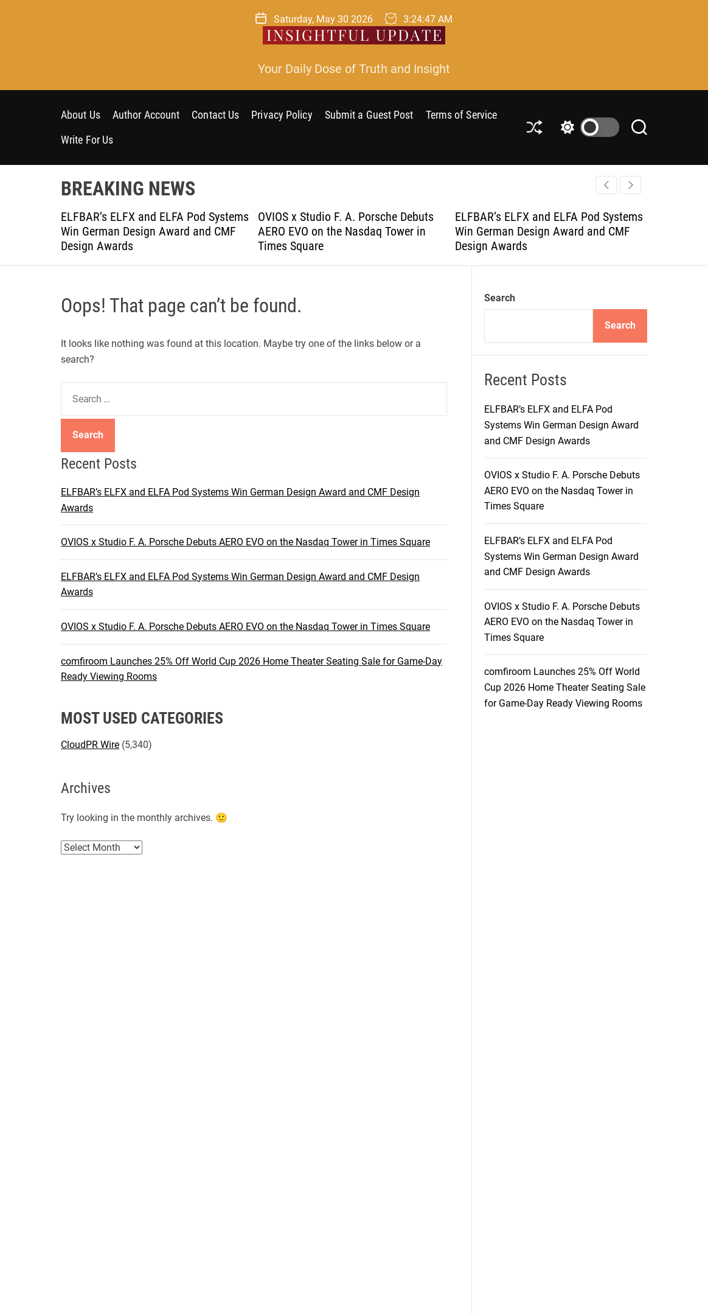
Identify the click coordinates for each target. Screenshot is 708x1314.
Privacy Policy (281, 114)
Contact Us (215, 114)
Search (499, 298)
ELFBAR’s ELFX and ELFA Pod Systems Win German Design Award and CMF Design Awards (155, 231)
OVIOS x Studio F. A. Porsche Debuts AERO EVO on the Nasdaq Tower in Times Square (346, 231)
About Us (80, 114)
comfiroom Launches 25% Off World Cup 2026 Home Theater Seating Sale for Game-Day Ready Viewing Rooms (564, 687)
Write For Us (87, 139)
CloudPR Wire (90, 744)
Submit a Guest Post (369, 114)
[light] (587, 127)
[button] (630, 185)
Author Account (146, 114)
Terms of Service (462, 114)
